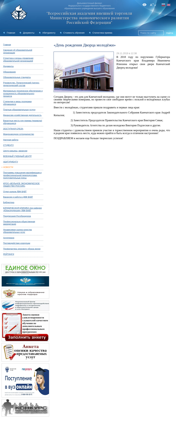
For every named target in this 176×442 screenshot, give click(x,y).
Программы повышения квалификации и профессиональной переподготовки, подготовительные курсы (22, 175)
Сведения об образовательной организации (17, 51)
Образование (9, 72)
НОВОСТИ (8, 167)
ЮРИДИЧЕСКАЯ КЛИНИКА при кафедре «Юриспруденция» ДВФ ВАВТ (22, 209)
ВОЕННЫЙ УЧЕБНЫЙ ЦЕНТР (17, 156)
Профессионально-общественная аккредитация (19, 222)
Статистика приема (102, 32)
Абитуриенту (48, 32)
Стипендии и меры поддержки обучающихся (17, 102)
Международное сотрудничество (18, 134)
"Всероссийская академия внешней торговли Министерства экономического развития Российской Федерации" (89, 18)
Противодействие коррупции (16, 243)
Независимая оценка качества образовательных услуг (17, 231)
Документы (28, 32)
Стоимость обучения (74, 32)
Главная (11, 32)
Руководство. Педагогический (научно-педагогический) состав (21, 84)
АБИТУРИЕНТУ (10, 162)
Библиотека (8, 202)
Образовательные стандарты (17, 77)
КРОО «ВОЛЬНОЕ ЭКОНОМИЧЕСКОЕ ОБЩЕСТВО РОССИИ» (21, 184)
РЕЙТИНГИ (8, 254)
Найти (169, 33)
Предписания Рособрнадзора (17, 216)
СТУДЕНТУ (8, 145)
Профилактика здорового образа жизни (21, 249)
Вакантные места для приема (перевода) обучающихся (22, 122)
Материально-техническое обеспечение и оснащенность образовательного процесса (23, 93)
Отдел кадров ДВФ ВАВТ (15, 191)
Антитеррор (8, 238)
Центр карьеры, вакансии (15, 151)
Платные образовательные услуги (19, 110)
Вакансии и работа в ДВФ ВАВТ (18, 197)
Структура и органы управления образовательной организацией (18, 59)
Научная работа (10, 140)
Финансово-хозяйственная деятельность (22, 115)
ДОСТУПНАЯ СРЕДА (13, 129)
